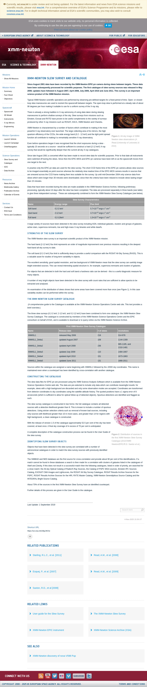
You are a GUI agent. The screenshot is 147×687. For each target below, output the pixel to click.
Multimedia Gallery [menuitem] (11, 187)
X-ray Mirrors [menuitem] (9, 123)
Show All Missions (11, 79)
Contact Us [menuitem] (8, 207)
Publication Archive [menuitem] (11, 191)
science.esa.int (15, 11)
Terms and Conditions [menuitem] (12, 215)
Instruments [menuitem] (8, 119)
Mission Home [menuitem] (8, 87)
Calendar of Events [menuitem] (11, 195)
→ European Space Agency (16, 35)
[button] (30, 536)
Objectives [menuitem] (8, 99)
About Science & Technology (53, 35)
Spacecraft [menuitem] (8, 112)
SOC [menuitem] (6, 167)
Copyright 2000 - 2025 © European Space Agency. (42, 684)
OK (109, 25)
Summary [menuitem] (8, 91)
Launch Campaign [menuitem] (11, 143)
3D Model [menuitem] (8, 115)
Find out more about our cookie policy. (73, 29)
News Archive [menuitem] (9, 183)
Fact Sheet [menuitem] (8, 95)
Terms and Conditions (132, 684)
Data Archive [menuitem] (9, 171)
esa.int (40, 7)
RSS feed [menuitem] (8, 211)
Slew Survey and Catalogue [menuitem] (11, 161)
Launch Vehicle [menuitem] (10, 139)
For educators (136, 35)
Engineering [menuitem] (9, 126)
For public (115, 35)
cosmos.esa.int (15, 14)
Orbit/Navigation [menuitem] (10, 147)
